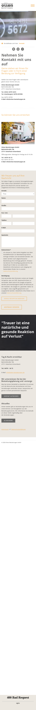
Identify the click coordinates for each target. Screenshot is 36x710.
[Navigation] (32, 5)
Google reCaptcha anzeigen (14, 298)
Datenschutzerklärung (10, 271)
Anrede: (4, 191)
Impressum (5, 429)
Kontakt (21, 43)
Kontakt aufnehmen (11, 396)
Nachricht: (4, 235)
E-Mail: (3, 228)
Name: (3, 198)
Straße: (3, 205)
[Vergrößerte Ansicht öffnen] (18, 133)
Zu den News (8, 420)
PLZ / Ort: (4, 213)
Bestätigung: (5, 276)
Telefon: (4, 220)
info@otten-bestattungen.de (15, 372)
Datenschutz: (6, 250)
